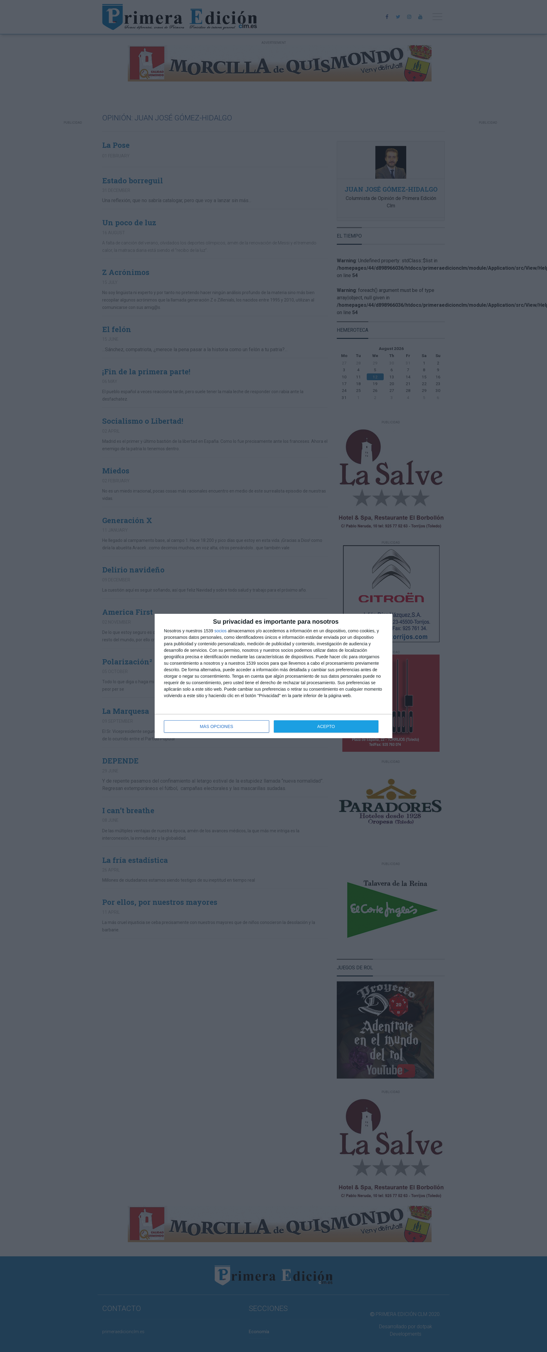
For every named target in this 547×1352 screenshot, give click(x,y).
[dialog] (273, 676)
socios (220, 631)
